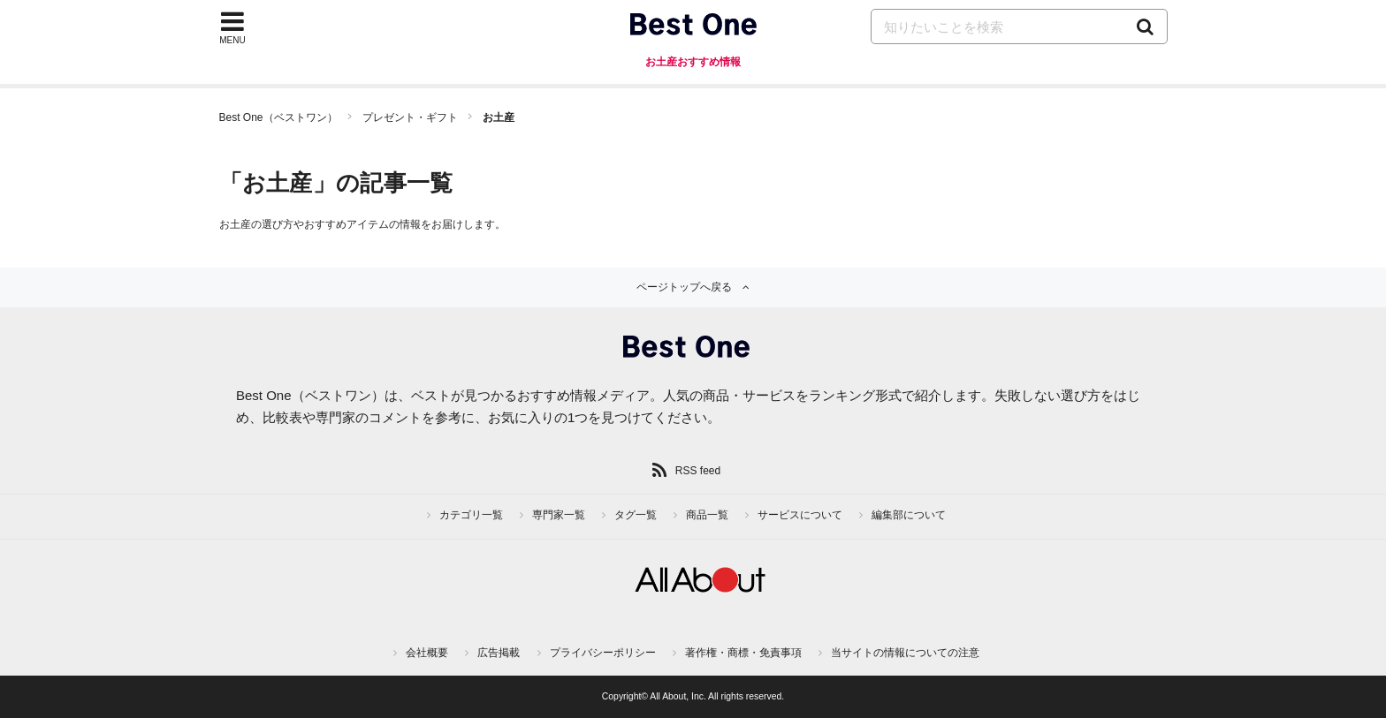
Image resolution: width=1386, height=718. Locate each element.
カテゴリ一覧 (471, 515)
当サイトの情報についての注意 (905, 652)
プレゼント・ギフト (410, 117)
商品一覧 (707, 515)
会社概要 (427, 652)
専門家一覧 (558, 515)
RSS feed (697, 471)
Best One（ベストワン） (278, 117)
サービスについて (800, 515)
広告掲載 (498, 652)
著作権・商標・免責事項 (743, 652)
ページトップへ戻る (684, 287)
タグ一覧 (635, 515)
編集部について (909, 515)
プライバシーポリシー (603, 652)
